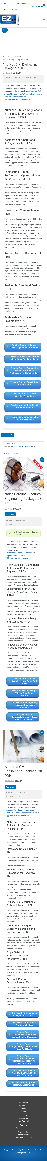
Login (6, 9)
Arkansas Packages (27, 57)
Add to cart (7, 435)
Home (5, 57)
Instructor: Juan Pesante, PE (20, 558)
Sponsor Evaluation (23, 1128)
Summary (7, 77)
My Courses (8, 3)
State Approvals (24, 1121)
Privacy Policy (23, 1135)
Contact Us (23, 1118)
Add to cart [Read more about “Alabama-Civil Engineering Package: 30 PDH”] (10, 787)
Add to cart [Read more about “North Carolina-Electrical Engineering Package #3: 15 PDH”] (10, 514)
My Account (21, 3)
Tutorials (23, 1125)
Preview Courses (32, 77)
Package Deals (13, 57)
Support (15, 9)
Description (18, 77)
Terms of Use (23, 1132)
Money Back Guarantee (23, 1138)
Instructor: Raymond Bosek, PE (19, 100)
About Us (23, 1115)
